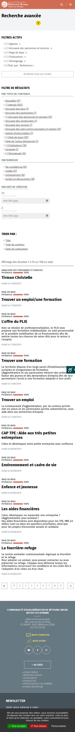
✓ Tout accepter (17, 726)
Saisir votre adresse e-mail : (22, 707)
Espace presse (31, 672)
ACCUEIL (38, 664)
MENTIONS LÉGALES (33, 675)
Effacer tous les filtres (38, 74)
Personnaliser (58, 726)
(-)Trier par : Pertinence (19, 65)
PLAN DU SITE (30, 681)
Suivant (71, 586)
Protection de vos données (38, 683)
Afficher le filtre (38, 23)
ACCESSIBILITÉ (30, 678)
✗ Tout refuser (38, 726)
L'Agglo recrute (32, 686)
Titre (8, 240)
